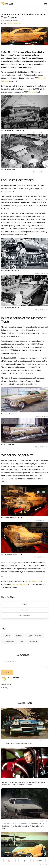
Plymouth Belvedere (24, 616)
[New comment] (24, 663)
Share (39, 861)
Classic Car (33, 642)
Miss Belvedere (9, 642)
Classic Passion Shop (18, 584)
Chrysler (24, 604)
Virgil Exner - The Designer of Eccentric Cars (17, 732)
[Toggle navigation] (45, 3)
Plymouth (32, 92)
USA (21, 642)
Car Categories (34, 581)
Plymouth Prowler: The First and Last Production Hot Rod (21, 856)
